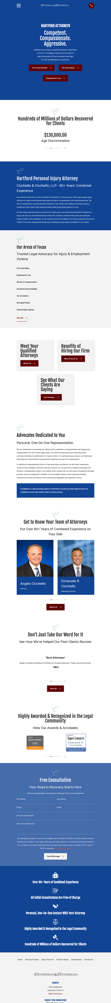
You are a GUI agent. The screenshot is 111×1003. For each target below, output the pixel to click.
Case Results (76, 960)
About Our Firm (48, 960)
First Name (21, 800)
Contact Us (88, 960)
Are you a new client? (25, 816)
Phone (19, 808)
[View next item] (65, 148)
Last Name (61, 800)
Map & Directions (55, 994)
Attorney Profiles (32, 960)
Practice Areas (62, 960)
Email (59, 808)
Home (20, 960)
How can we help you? (26, 824)
